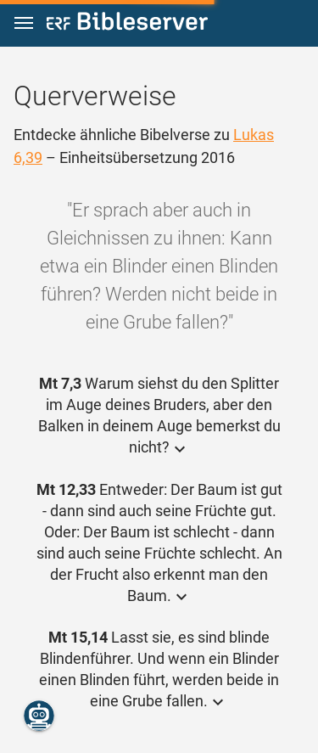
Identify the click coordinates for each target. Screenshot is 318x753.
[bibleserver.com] (127, 24)
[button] (23, 23)
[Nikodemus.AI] (39, 715)
